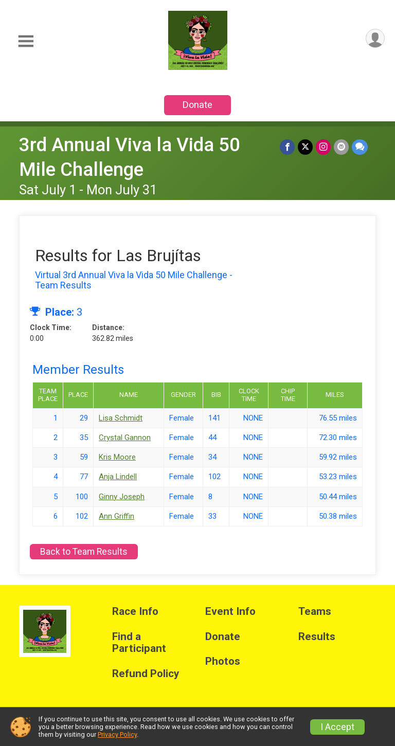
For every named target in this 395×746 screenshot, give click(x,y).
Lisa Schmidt (120, 418)
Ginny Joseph (122, 496)
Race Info (135, 611)
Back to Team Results (84, 552)
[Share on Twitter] (305, 146)
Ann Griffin (116, 516)
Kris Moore (117, 457)
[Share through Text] (360, 146)
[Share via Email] (341, 146)
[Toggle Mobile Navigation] (25, 41)
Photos (222, 661)
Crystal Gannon (125, 437)
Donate (197, 104)
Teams (314, 611)
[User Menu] (375, 38)
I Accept (337, 727)
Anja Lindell (118, 476)
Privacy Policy (117, 734)
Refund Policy (145, 674)
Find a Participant (139, 643)
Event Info (230, 611)
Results (316, 637)
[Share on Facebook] (287, 146)
